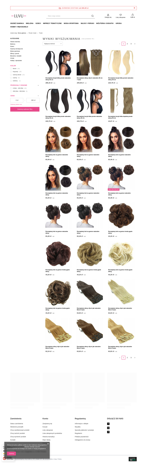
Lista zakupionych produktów (52, 433)
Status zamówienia (16, 423)
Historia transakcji (48, 437)
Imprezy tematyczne (52, 23)
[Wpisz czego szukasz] (70, 16)
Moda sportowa (71, 23)
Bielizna (29, 23)
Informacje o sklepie (81, 423)
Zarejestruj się (47, 423)
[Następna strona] (135, 44)
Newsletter (46, 443)
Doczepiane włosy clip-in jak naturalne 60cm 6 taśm (89, 309)
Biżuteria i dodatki (104, 23)
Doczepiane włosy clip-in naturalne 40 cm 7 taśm (89, 78)
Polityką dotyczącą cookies (15, 447)
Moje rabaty (46, 440)
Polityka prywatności (82, 437)
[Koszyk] (133, 16)
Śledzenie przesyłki (16, 427)
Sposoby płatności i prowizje (84, 430)
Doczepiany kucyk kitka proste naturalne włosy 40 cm (120, 78)
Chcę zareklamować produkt (19, 430)
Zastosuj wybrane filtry (24, 109)
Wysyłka (77, 427)
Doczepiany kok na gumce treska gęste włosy (120, 232)
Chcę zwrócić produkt (17, 433)
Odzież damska (17, 23)
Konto (45, 419)
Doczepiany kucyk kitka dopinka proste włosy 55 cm (120, 117)
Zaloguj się (108, 17)
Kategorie (14, 38)
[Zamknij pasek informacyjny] (134, 8)
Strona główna (22, 33)
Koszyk (45, 427)
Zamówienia (15, 419)
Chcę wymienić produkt (18, 437)
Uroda (119, 23)
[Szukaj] (92, 16)
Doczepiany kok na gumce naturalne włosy (57, 155)
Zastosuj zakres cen (16, 104)
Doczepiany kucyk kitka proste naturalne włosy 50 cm (58, 78)
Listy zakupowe (120, 17)
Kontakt (12, 440)
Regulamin (78, 433)
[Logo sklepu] (18, 16)
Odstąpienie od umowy (82, 440)
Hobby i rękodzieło (19, 27)
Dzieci (38, 23)
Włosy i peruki (87, 23)
